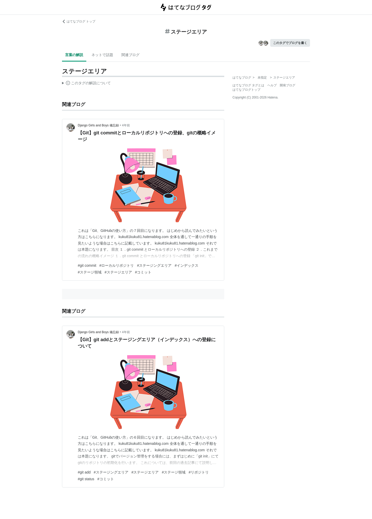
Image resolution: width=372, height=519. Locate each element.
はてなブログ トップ (78, 21)
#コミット (143, 272)
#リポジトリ (199, 472)
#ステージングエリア (154, 265)
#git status (86, 479)
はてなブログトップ (246, 89)
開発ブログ (287, 85)
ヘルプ (272, 85)
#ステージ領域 (90, 272)
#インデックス (186, 265)
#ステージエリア (118, 272)
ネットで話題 (102, 55)
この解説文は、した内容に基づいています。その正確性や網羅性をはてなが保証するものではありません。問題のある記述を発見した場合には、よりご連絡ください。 (86, 83)
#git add (84, 472)
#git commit (87, 265)
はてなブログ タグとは (248, 85)
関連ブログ (130, 55)
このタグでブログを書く (290, 43)
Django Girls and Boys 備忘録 (98, 125)
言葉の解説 (74, 55)
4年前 (126, 125)
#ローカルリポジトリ (116, 265)
